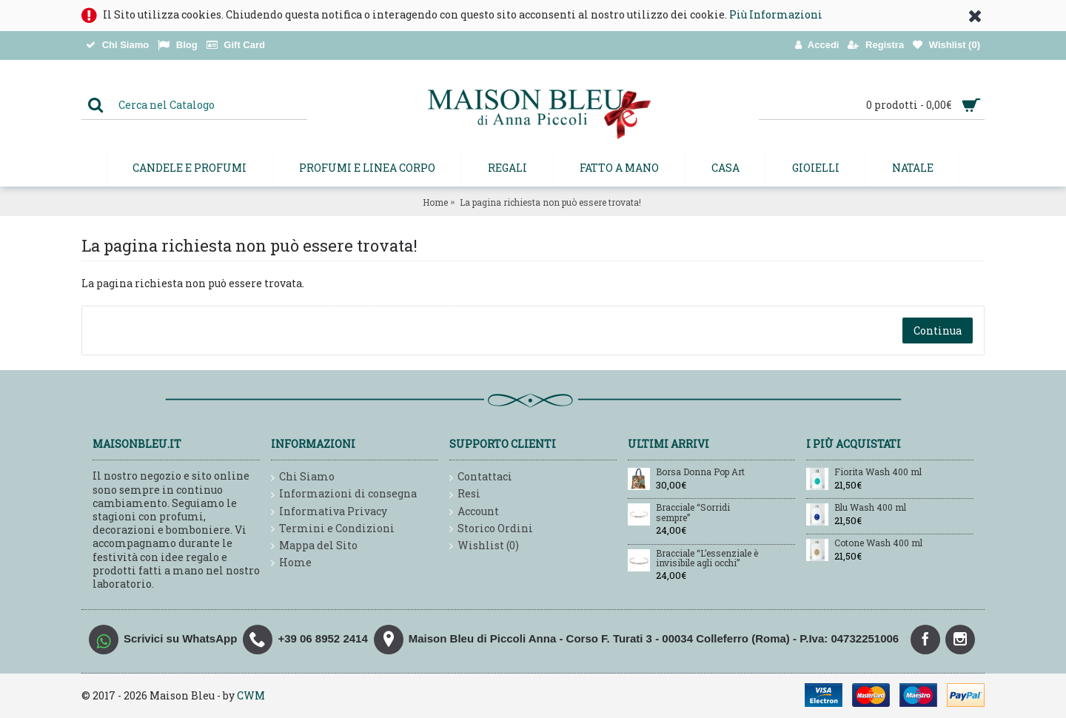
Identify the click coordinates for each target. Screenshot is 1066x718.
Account (474, 512)
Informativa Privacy (329, 512)
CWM (251, 695)
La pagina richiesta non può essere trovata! (550, 202)
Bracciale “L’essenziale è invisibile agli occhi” (707, 558)
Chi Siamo (303, 477)
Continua (938, 330)
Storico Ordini (491, 529)
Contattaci (480, 477)
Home (435, 202)
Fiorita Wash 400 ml (878, 472)
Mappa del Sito (314, 546)
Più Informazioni (775, 14)
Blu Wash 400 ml (870, 508)
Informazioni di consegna (344, 494)
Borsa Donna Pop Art (700, 472)
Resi (464, 494)
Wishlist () (484, 546)
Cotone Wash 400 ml (878, 543)
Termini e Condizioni (333, 529)
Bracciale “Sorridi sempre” (693, 513)
